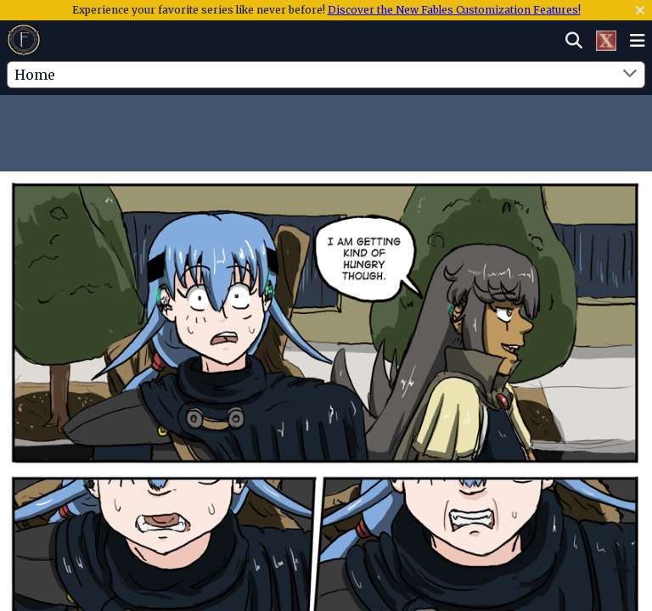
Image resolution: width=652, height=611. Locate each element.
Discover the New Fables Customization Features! (454, 9)
